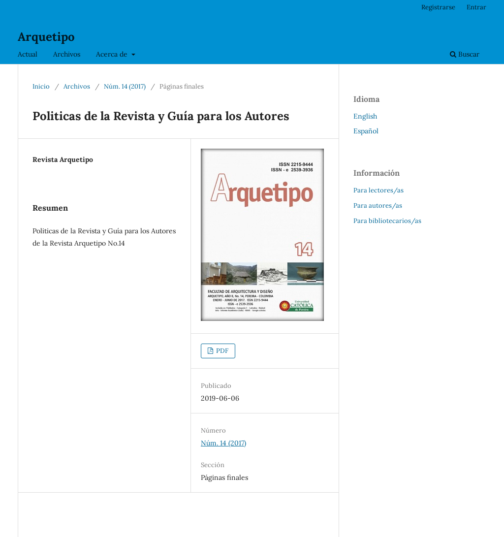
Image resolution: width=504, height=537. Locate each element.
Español (365, 130)
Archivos (66, 54)
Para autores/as (377, 205)
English (365, 116)
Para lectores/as (378, 190)
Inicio (41, 86)
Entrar (476, 7)
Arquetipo (46, 36)
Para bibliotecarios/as (387, 221)
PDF (221, 351)
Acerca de (112, 54)
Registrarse (438, 7)
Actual (27, 54)
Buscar (464, 54)
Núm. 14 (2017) (125, 86)
